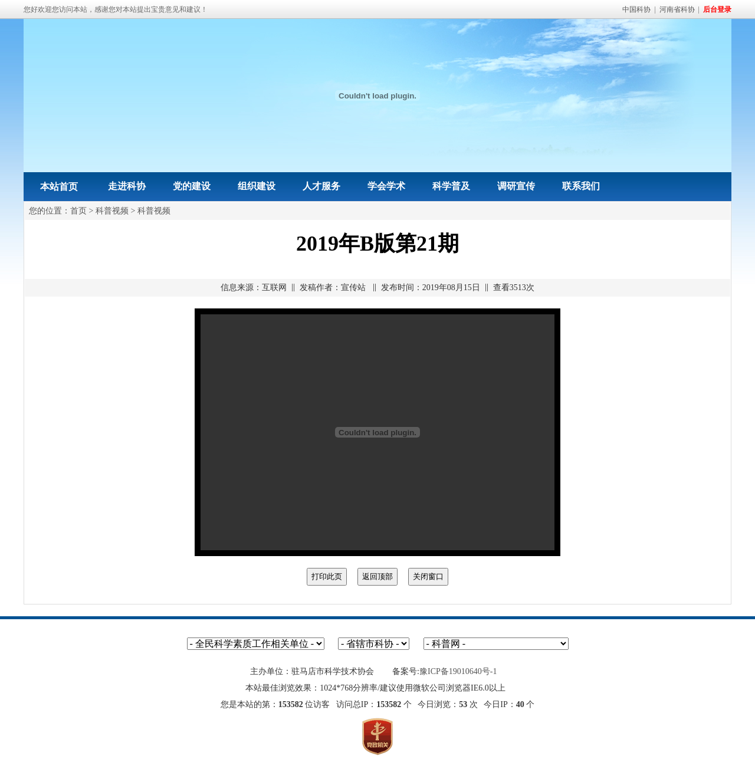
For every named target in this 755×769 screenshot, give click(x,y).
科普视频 (112, 210)
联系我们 (581, 186)
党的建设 (192, 186)
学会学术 (386, 186)
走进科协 (127, 186)
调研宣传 (516, 186)
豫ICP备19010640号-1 (458, 671)
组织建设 (256, 186)
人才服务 (321, 186)
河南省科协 (677, 9)
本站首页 (59, 187)
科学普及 (451, 186)
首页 (78, 210)
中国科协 (636, 9)
